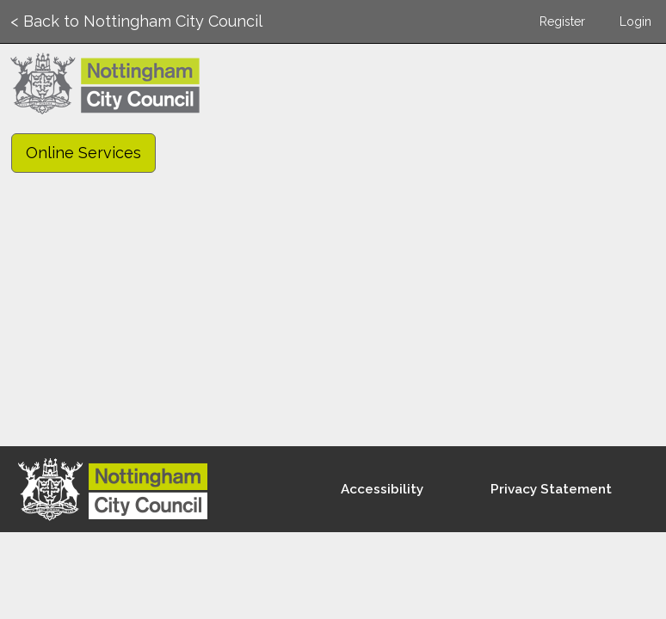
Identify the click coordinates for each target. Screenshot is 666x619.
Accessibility (382, 489)
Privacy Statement (551, 489)
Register (562, 21)
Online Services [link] (83, 153)
